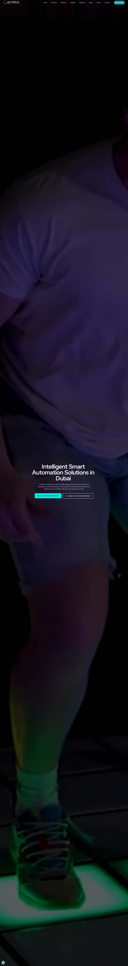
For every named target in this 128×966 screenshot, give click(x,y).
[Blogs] (91, 3)
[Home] (45, 3)
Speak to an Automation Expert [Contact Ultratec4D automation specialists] (78, 496)
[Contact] (107, 3)
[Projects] (72, 3)
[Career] (98, 3)
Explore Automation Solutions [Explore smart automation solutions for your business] (48, 496)
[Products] (63, 3)
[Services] (54, 3)
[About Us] (82, 3)
